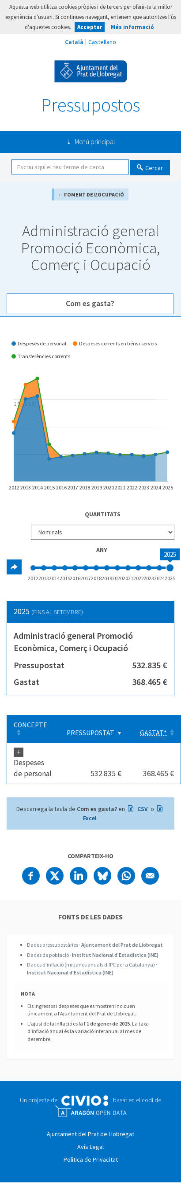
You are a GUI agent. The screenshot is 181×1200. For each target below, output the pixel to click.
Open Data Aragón (91, 1111)
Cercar (154, 168)
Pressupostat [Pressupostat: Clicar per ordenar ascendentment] (90, 733)
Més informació (132, 27)
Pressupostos (90, 104)
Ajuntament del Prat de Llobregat (90, 71)
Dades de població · (92, 955)
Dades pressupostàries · (95, 944)
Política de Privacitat (91, 1159)
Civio (84, 1100)
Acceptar (89, 27)
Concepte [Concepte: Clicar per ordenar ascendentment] (30, 725)
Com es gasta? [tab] (90, 303)
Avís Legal (90, 1147)
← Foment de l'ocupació (91, 194)
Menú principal (95, 141)
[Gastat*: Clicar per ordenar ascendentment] (154, 729)
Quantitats (103, 514)
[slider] (170, 567)
